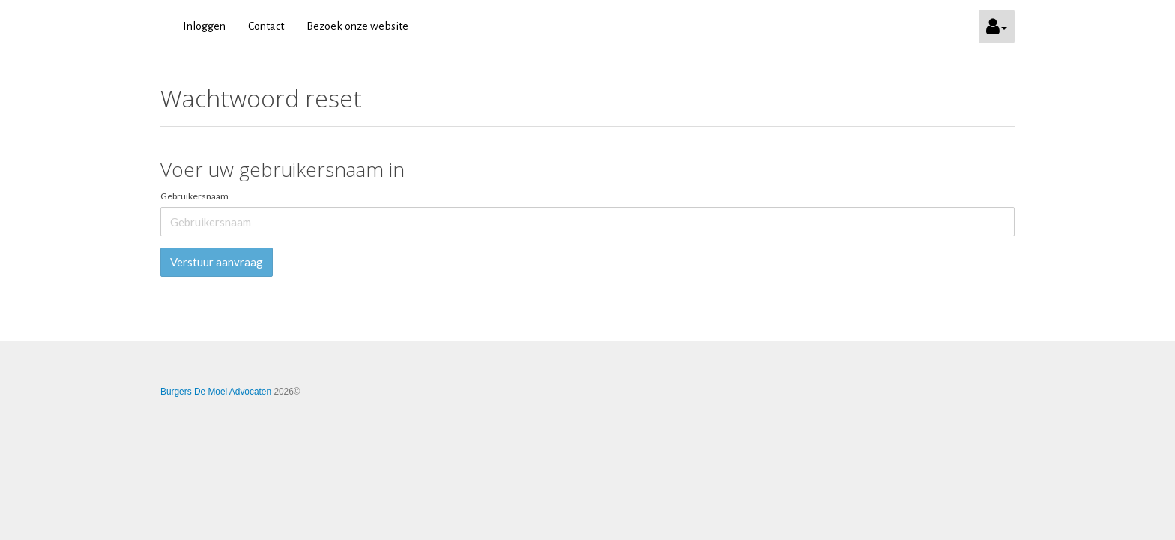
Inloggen (204, 26)
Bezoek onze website (357, 26)
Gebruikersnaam (194, 196)
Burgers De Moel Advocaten (215, 391)
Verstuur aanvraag (216, 261)
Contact (266, 26)
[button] (997, 27)
